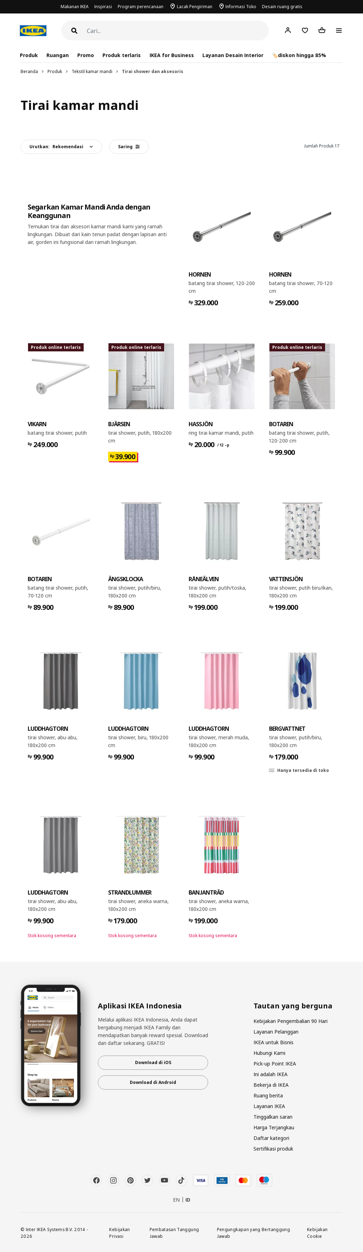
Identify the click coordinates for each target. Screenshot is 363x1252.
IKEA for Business (172, 55)
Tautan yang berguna (293, 1006)
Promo (85, 55)
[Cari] (178, 31)
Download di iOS (153, 1062)
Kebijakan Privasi (119, 1232)
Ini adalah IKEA (270, 1074)
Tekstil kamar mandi (92, 71)
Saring (129, 147)
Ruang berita (268, 1095)
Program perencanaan (140, 7)
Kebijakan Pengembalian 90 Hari (290, 1021)
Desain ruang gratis (282, 7)
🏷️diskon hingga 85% (299, 55)
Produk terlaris (121, 55)
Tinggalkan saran (272, 1116)
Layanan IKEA (269, 1106)
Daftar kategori (271, 1138)
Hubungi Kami (269, 1053)
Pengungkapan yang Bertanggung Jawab (253, 1232)
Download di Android (153, 1082)
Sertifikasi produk (273, 1148)
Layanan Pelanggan (275, 1031)
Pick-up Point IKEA (274, 1063)
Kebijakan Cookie (317, 1232)
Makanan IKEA (75, 7)
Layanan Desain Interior (232, 55)
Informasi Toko (240, 7)
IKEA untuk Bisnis (273, 1042)
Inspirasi (103, 7)
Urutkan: (56, 147)
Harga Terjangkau (273, 1127)
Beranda (29, 71)
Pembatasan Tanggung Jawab (174, 1232)
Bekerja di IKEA (271, 1084)
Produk (55, 71)
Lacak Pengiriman (194, 7)
